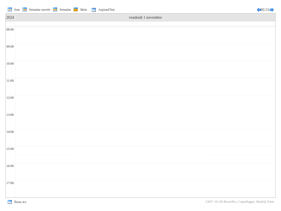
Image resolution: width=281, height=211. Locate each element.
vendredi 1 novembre (145, 17)
